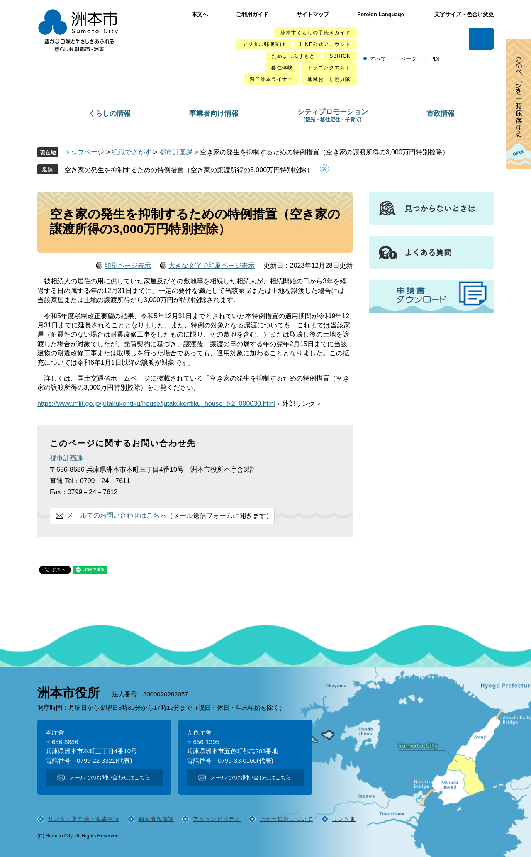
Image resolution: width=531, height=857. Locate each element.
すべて (378, 59)
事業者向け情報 (214, 113)
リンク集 (344, 819)
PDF (435, 59)
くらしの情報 (109, 113)
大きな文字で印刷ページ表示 (211, 265)
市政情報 (440, 113)
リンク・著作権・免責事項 (83, 819)
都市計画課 (175, 152)
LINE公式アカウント (325, 44)
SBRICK (340, 56)
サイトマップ (313, 14)
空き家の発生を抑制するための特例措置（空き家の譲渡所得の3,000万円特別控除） (188, 169)
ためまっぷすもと (293, 56)
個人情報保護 (156, 819)
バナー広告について (286, 819)
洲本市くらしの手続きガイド (315, 33)
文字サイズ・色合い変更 (464, 14)
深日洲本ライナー (271, 79)
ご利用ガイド (252, 14)
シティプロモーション (332, 115)
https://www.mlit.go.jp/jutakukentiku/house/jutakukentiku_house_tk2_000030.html (156, 403)
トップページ (84, 152)
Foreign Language (380, 14)
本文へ (200, 14)
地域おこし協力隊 (329, 79)
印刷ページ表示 (128, 265)
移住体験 (282, 68)
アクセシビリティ (216, 819)
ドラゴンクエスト (329, 68)
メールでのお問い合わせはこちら (116, 515)
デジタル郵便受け (263, 44)
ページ (408, 59)
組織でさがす (131, 152)
